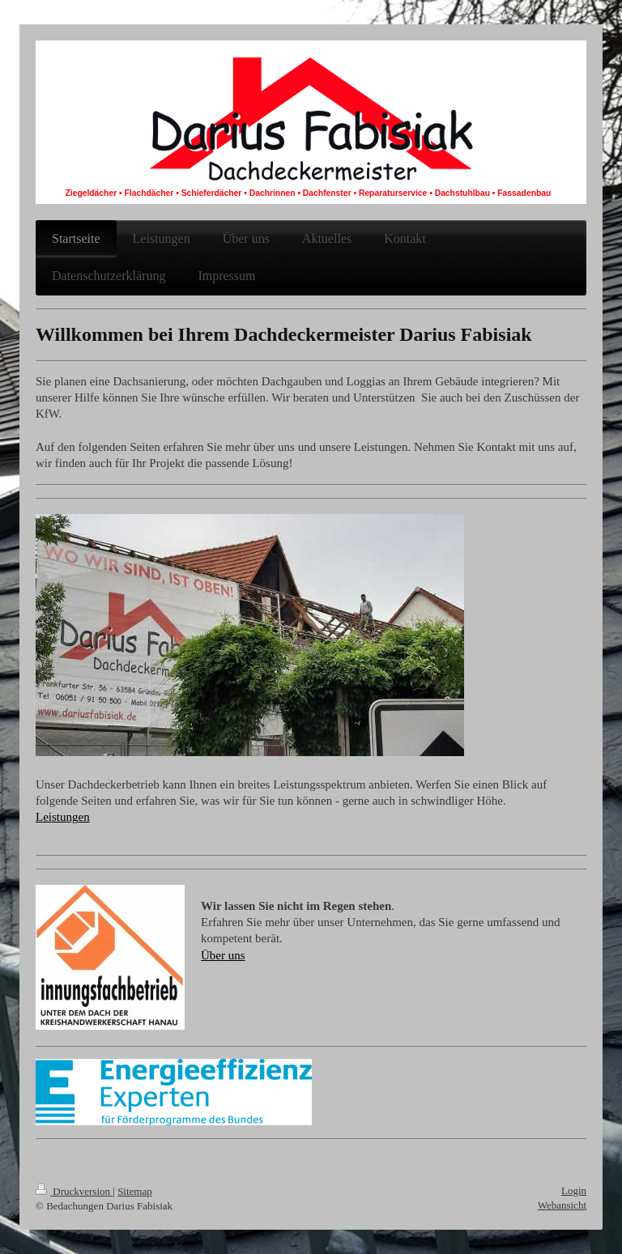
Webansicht (562, 1205)
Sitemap (134, 1191)
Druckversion (74, 1191)
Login (573, 1190)
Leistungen (63, 816)
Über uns (223, 955)
